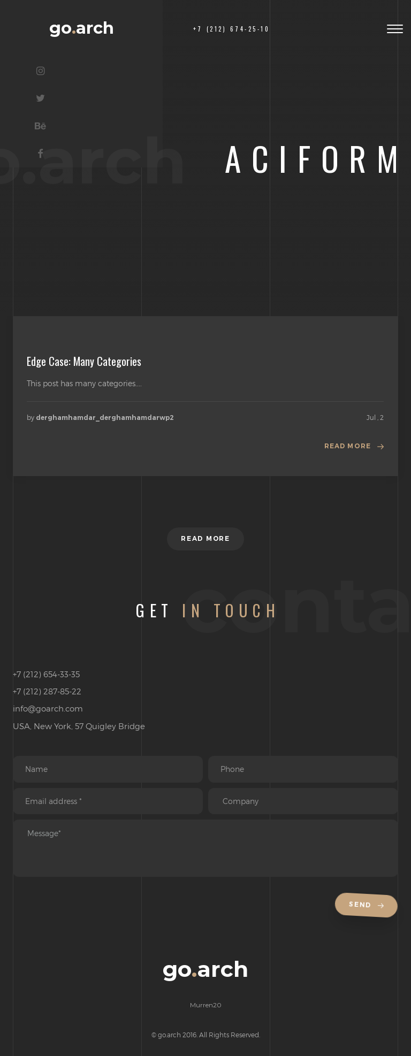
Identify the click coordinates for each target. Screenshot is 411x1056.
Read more (347, 446)
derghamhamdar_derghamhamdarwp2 (105, 418)
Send (368, 907)
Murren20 (206, 1005)
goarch (81, 28)
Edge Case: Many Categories (84, 361)
